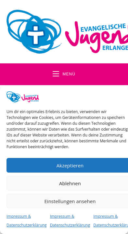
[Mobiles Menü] (64, 74)
